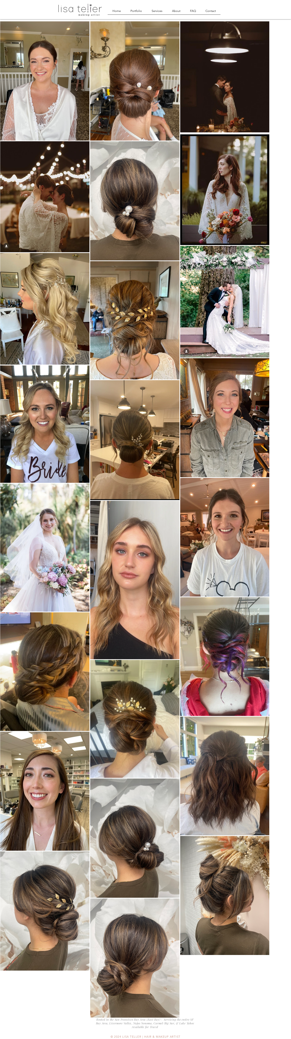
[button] (136, 12)
